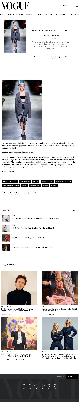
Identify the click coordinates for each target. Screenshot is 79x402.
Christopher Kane (11, 185)
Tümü (75, 210)
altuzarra (34, 185)
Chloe (45, 185)
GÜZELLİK (10, 14)
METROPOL (30, 14)
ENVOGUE (20, 14)
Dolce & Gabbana (63, 181)
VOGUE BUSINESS (61, 14)
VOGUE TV (48, 14)
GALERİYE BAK (9, 171)
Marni (54, 185)
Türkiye (72, 376)
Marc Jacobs (47, 181)
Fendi (24, 185)
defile (35, 181)
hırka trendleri (10, 181)
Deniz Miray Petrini (53, 35)
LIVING (39, 14)
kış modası (25, 181)
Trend (50, 27)
